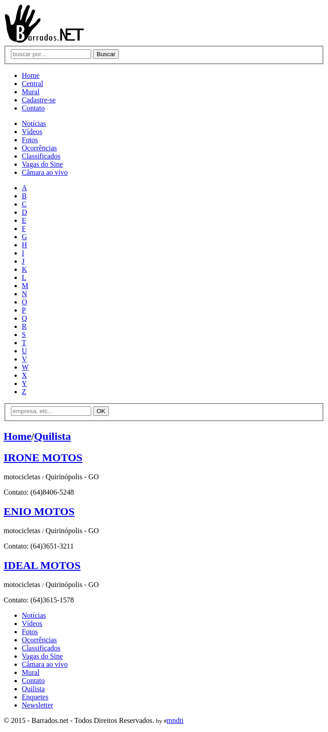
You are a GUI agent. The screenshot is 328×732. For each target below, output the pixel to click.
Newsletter (37, 705)
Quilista (52, 436)
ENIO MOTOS (39, 511)
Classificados (41, 156)
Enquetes (35, 697)
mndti (174, 720)
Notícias (34, 123)
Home (30, 75)
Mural (30, 92)
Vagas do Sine (42, 164)
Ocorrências (39, 148)
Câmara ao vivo (45, 172)
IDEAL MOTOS (42, 565)
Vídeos (32, 131)
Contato (33, 108)
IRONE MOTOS (43, 457)
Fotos (30, 140)
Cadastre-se (39, 100)
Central (32, 83)
